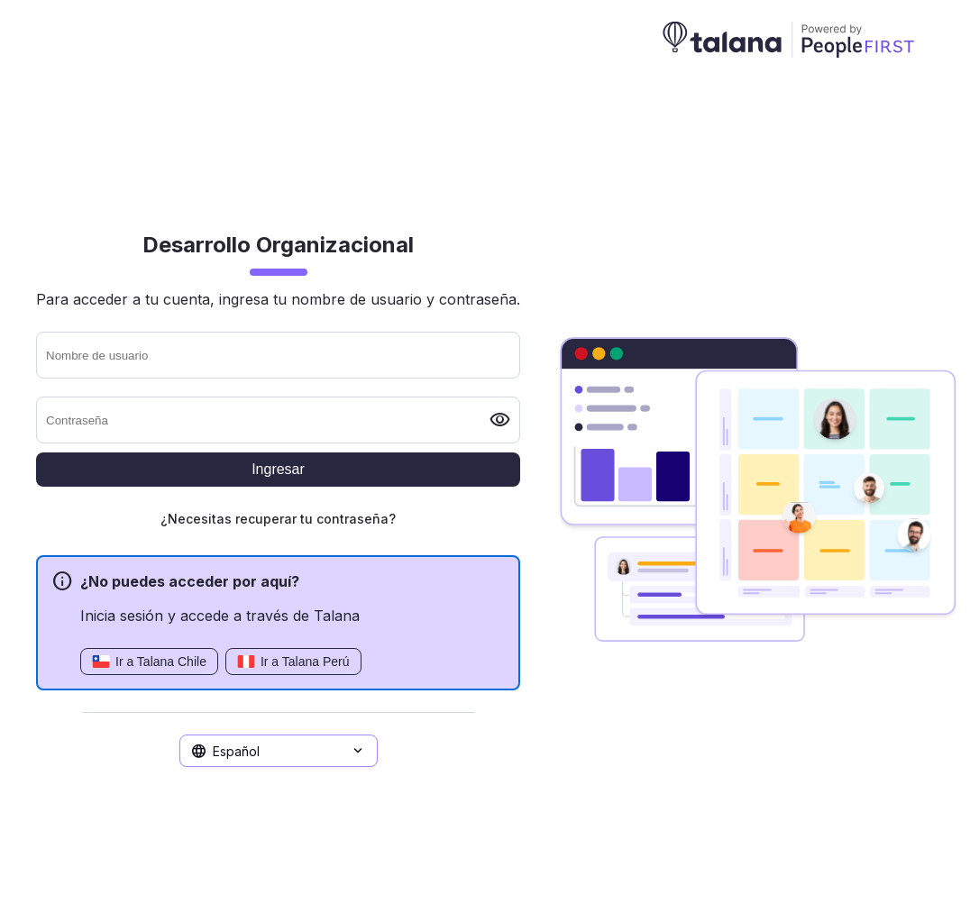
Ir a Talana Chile (149, 661)
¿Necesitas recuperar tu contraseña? (278, 518)
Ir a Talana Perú (293, 661)
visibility (500, 420)
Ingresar (278, 469)
